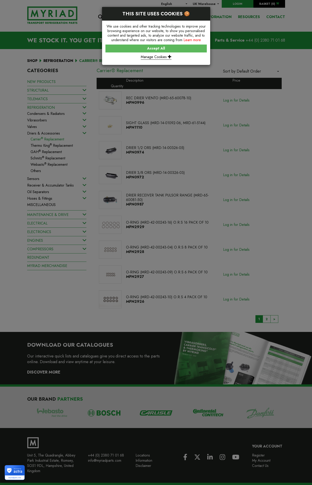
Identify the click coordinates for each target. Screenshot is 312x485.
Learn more (192, 40)
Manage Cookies (156, 56)
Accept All (156, 48)
